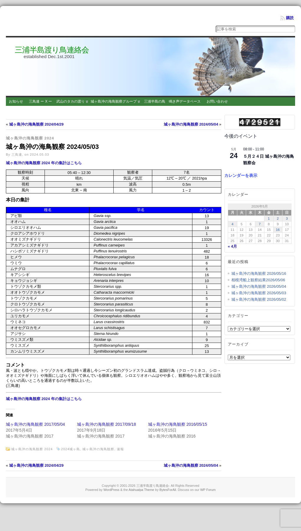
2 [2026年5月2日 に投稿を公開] (278, 218)
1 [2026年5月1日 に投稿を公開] (269, 218)
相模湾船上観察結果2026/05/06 (258, 280)
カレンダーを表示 (240, 175)
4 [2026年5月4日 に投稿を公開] (233, 224)
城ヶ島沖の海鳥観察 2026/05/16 (258, 273)
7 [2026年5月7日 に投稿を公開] (260, 224)
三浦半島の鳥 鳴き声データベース (172, 101)
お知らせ (16, 101)
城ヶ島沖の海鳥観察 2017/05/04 (35, 424)
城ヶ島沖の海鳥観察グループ (114, 101)
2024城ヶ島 (70, 449)
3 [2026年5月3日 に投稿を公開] (287, 218)
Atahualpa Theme (141, 489)
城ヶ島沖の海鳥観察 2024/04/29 (36, 124)
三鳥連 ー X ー (40, 101)
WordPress (111, 489)
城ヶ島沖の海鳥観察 (98, 449)
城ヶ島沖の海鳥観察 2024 (30, 138)
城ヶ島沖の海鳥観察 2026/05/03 (258, 293)
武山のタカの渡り (70, 101)
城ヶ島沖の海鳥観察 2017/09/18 (106, 424)
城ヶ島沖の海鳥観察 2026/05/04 (258, 286)
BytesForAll (167, 489)
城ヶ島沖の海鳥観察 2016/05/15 (177, 424)
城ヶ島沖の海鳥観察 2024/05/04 (191, 124)
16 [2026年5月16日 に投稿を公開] (278, 229)
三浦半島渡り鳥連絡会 (52, 50)
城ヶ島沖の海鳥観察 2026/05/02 (258, 299)
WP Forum (207, 489)
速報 (120, 449)
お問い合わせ (217, 101)
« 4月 (232, 246)
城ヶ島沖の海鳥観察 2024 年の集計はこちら (44, 163)
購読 (290, 18)
